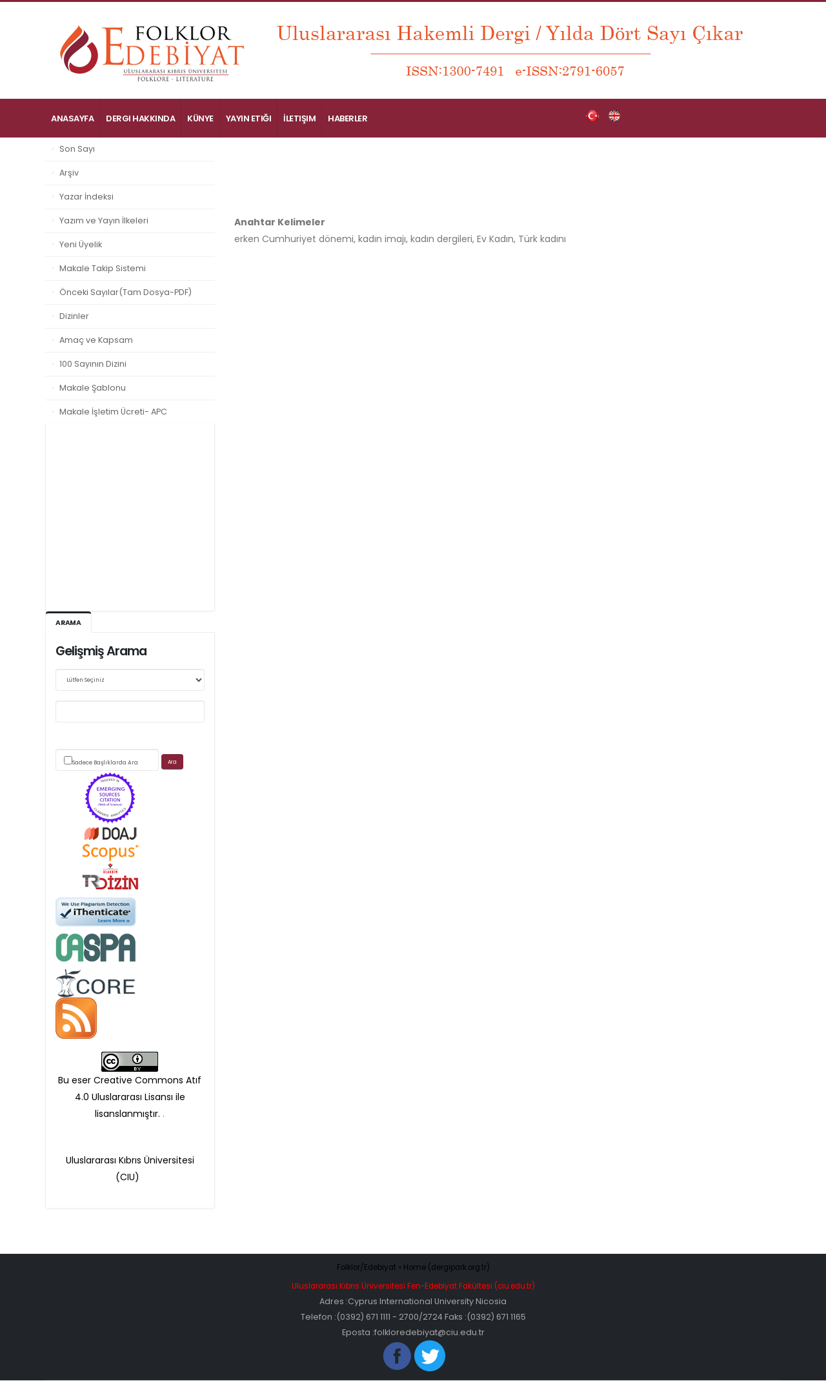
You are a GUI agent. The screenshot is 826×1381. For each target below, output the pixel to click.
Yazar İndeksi (86, 196)
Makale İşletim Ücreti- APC (113, 411)
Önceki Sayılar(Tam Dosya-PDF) (125, 292)
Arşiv (69, 172)
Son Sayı (77, 148)
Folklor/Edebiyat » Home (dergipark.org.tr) (413, 1267)
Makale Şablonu (92, 387)
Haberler (347, 118)
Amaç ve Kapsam (96, 339)
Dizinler (74, 316)
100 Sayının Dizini (92, 363)
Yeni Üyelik (80, 244)
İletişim (299, 118)
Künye (200, 118)
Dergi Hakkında (140, 118)
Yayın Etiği (249, 118)
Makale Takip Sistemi (102, 268)
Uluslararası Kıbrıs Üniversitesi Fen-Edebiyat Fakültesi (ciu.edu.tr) (413, 1286)
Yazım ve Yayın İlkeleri (103, 220)
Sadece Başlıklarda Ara (105, 763)
